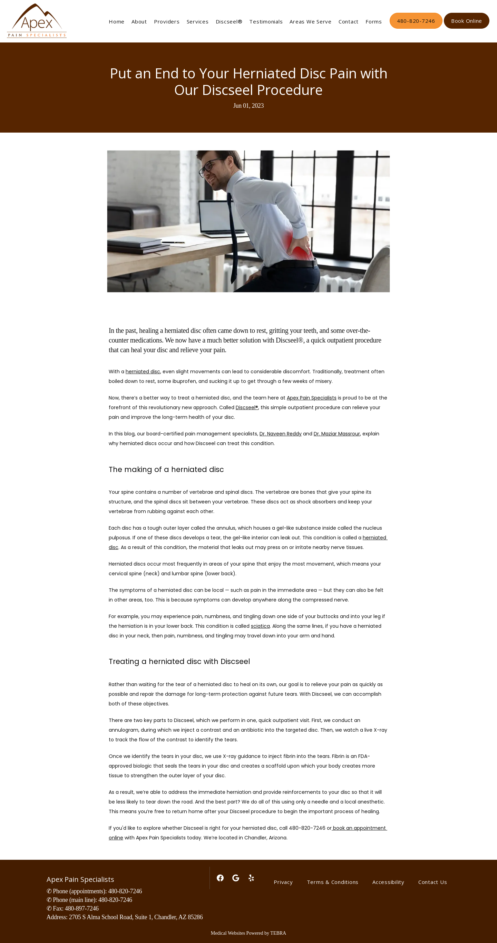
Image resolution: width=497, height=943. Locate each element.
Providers (167, 21)
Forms (374, 21)
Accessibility (388, 881)
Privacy (283, 881)
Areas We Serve (311, 21)
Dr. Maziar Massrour (337, 433)
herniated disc (143, 371)
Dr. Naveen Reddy (281, 433)
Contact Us (432, 881)
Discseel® (229, 21)
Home (117, 21)
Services (198, 21)
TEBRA (278, 933)
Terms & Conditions (333, 881)
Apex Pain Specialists (312, 397)
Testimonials (266, 21)
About (139, 21)
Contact (349, 21)
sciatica (260, 626)
